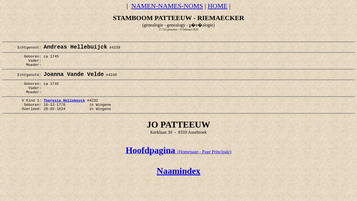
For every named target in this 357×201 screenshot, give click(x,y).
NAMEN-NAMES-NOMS (167, 5)
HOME (218, 5)
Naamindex (178, 182)
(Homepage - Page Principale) (178, 163)
